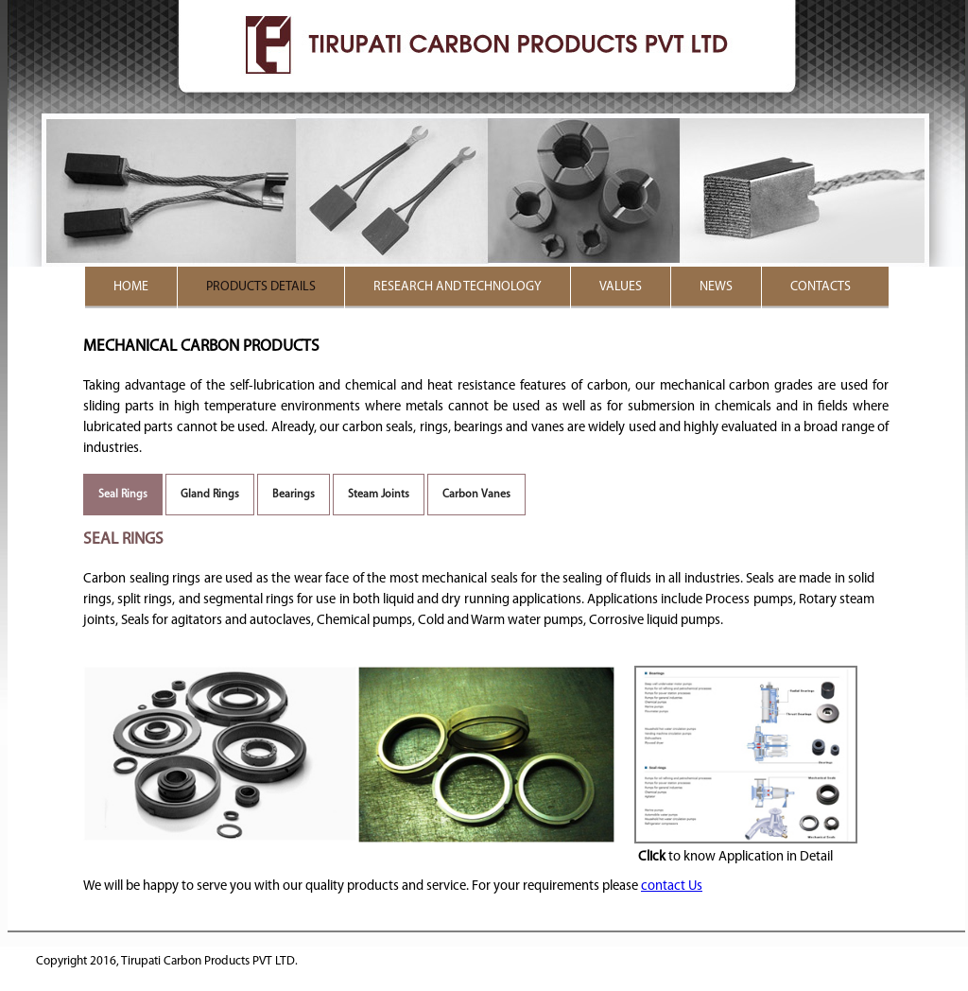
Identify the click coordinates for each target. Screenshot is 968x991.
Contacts (820, 287)
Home (130, 287)
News (716, 287)
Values (620, 287)
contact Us (671, 886)
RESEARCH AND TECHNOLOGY (457, 287)
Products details (261, 287)
